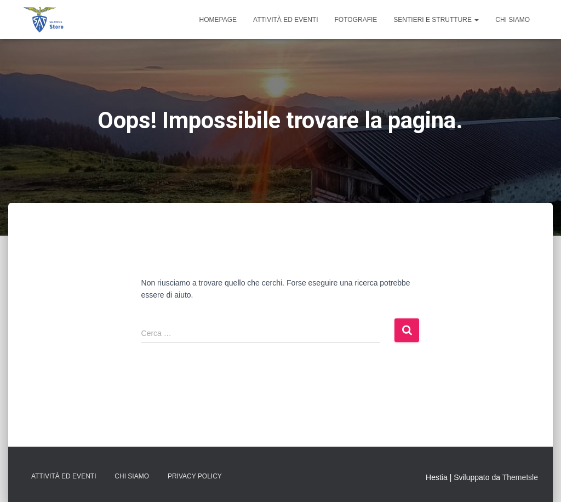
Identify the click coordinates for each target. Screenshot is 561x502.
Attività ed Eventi (285, 20)
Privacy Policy (195, 476)
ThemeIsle (520, 477)
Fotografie (356, 20)
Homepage (218, 20)
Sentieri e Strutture (436, 20)
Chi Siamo (512, 20)
